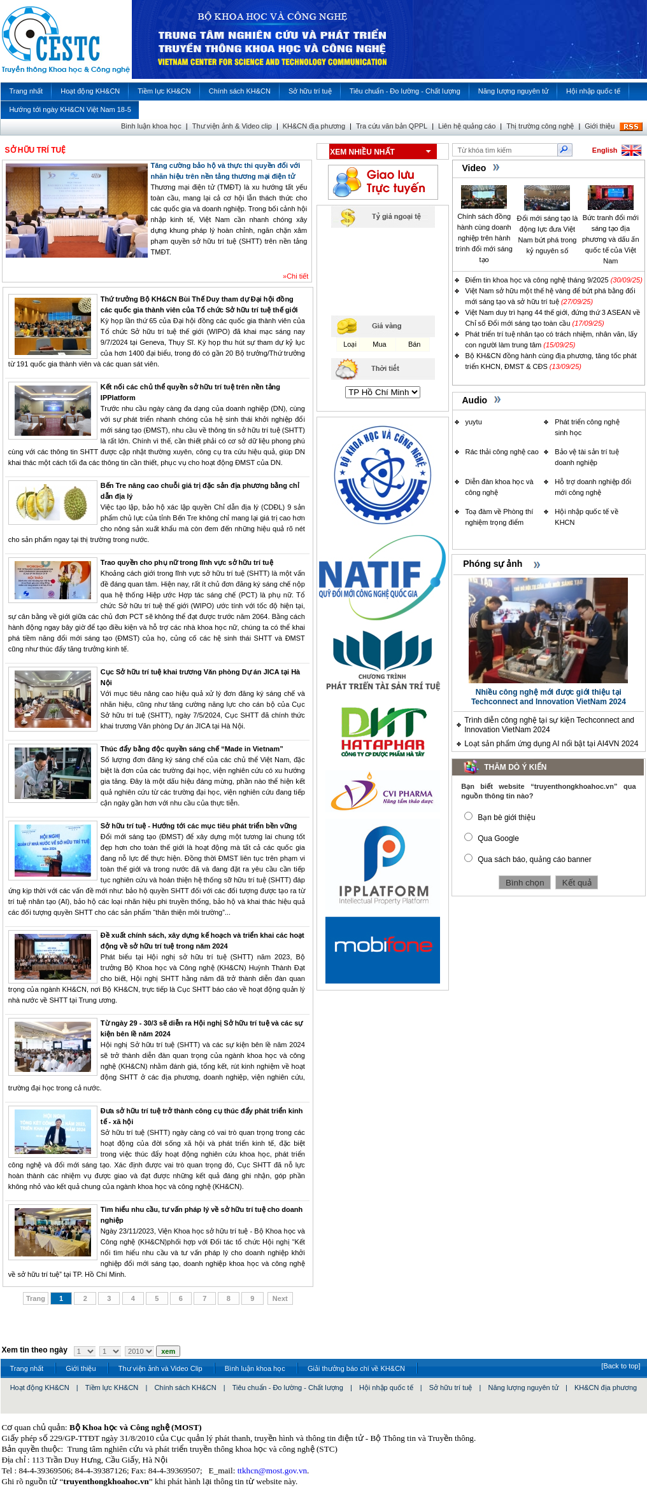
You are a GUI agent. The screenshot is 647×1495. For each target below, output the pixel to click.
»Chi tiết (295, 276)
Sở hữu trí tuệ (451, 1387)
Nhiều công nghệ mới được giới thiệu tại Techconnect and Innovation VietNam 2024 (548, 697)
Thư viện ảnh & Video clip (232, 126)
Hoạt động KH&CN (39, 1387)
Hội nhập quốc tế (386, 1387)
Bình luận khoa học (151, 126)
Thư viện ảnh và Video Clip (160, 1368)
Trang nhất (27, 1368)
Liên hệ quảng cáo (466, 126)
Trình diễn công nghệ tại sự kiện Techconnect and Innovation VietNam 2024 (549, 725)
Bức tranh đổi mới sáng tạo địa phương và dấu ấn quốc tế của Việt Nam (610, 239)
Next (280, 1298)
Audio (475, 400)
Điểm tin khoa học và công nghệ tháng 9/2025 (537, 280)
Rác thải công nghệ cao (502, 451)
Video (474, 168)
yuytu (474, 422)
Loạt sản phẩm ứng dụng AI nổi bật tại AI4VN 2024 (551, 743)
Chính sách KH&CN (185, 1387)
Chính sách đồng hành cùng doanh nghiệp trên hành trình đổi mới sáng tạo (484, 237)
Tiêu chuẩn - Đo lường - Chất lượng (287, 1387)
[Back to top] (620, 1366)
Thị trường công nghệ (540, 126)
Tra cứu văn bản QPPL (391, 126)
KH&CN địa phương (314, 126)
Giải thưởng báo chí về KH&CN (356, 1368)
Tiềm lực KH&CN (111, 1387)
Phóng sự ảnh (492, 564)
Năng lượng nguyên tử (523, 1387)
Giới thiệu (600, 126)
